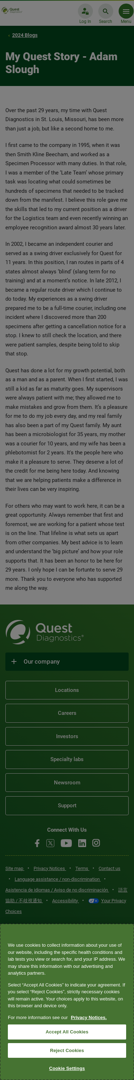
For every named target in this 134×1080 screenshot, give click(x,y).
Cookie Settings (67, 1068)
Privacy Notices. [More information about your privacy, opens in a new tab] (88, 1017)
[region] (67, 1002)
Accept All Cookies (67, 1031)
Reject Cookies (67, 1050)
